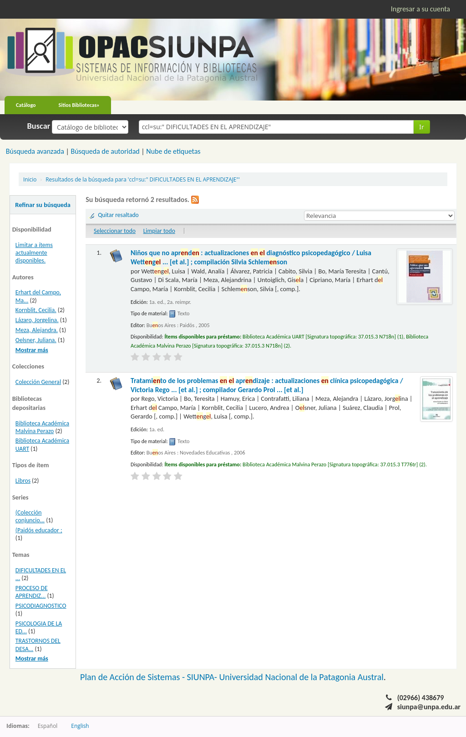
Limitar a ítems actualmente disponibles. (34, 252)
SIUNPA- (203, 676)
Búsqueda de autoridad (105, 151)
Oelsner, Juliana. (35, 340)
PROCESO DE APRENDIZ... (31, 592)
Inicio (29, 179)
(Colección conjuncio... (30, 516)
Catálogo (26, 105)
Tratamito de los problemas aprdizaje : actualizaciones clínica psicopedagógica (267, 385)
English (80, 725)
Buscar (39, 126)
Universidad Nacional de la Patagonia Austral (301, 676)
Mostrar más (31, 350)
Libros (22, 481)
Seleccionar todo (115, 231)
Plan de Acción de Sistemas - (133, 676)
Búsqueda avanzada (35, 151)
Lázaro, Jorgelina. (37, 320)
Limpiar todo (159, 231)
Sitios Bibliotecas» (79, 105)
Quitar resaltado (118, 215)
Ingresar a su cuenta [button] (420, 9)
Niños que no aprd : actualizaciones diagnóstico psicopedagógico (251, 257)
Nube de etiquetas (173, 151)
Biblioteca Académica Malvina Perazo (42, 427)
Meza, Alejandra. (36, 330)
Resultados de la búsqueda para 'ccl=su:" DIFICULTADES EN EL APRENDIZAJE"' (143, 179)
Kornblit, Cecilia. (35, 310)
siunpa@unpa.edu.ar (429, 706)
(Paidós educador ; (38, 530)
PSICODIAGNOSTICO (40, 606)
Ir (421, 126)
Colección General (38, 382)
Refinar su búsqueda (43, 205)
